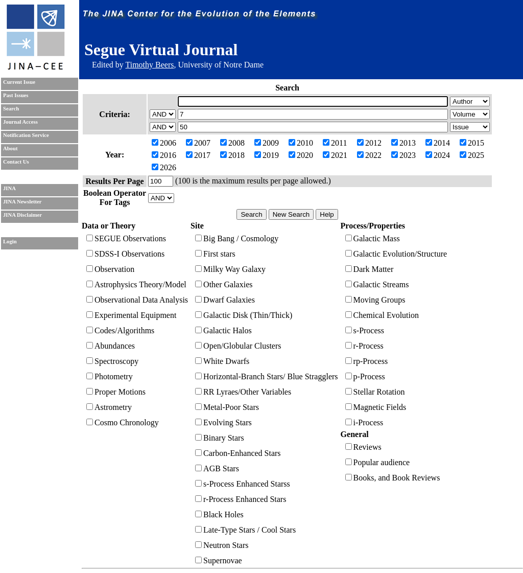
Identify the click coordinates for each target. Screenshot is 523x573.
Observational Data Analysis (137, 299)
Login (10, 241)
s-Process (364, 330)
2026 (164, 167)
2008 (232, 143)
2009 (266, 143)
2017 (198, 155)
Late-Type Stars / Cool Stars (245, 529)
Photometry (109, 376)
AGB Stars (217, 468)
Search (11, 108)
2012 (369, 143)
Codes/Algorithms (120, 330)
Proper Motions (116, 391)
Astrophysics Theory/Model (136, 284)
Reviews (363, 447)
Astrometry (109, 407)
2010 (301, 143)
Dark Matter (369, 269)
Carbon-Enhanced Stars (238, 453)
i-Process (364, 422)
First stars (215, 253)
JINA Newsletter (22, 201)
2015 (472, 143)
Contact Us (16, 162)
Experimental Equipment (131, 315)
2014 (437, 143)
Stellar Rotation (375, 391)
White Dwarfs (222, 361)
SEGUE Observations (126, 238)
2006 (164, 143)
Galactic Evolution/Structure (396, 253)
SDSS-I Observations (125, 253)
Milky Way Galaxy (230, 269)
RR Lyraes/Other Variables (243, 391)
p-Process (365, 376)
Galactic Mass (372, 238)
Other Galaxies (223, 284)
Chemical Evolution (382, 315)
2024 (437, 155)
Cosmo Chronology (122, 422)
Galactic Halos (223, 330)
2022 (369, 155)
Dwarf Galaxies (225, 299)
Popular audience (377, 462)
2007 (198, 143)
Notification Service (26, 135)
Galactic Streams (377, 284)
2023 (403, 155)
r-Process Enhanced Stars (240, 499)
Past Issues (15, 95)
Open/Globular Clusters (238, 345)
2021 (335, 155)
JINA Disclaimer (22, 215)
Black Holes (219, 514)
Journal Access (20, 122)
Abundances (110, 345)
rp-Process (366, 361)
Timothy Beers (149, 64)
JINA (9, 188)
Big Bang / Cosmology (236, 238)
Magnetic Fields (376, 407)
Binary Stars (219, 437)
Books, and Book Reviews (392, 477)
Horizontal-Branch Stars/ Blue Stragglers (266, 376)
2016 (164, 155)
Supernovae (218, 560)
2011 (335, 143)
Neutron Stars (221, 545)
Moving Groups (375, 299)
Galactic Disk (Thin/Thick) (243, 315)
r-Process (364, 345)
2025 (472, 155)
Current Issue (19, 82)
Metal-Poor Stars (227, 407)
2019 (266, 155)
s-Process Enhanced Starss (242, 483)
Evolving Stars (223, 422)
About (10, 148)
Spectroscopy (112, 361)
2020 (301, 155)
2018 (232, 155)
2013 (403, 143)
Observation (110, 269)
